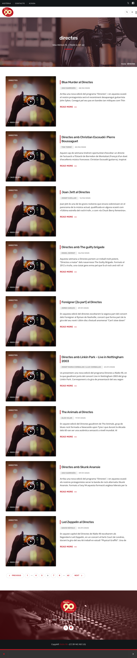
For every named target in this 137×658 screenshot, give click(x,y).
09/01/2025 (84, 473)
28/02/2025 (84, 88)
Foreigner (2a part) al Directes (82, 302)
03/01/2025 (83, 528)
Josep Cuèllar (69, 198)
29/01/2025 (83, 308)
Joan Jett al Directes (76, 192)
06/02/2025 (84, 253)
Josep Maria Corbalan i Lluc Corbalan (81, 367)
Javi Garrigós (69, 88)
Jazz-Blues (15, 177)
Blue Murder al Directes (77, 82)
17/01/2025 (80, 418)
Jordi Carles (68, 308)
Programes (66, 620)
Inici (54, 620)
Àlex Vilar (67, 418)
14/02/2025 (85, 198)
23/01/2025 (109, 367)
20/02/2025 (80, 147)
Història (6, 4)
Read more (68, 107)
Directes (13, 80)
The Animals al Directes (77, 412)
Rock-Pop (14, 122)
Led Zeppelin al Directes (78, 522)
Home (123, 64)
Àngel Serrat (68, 253)
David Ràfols (68, 528)
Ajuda (32, 4)
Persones (79, 620)
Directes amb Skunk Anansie (81, 467)
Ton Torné (67, 147)
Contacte (20, 4)
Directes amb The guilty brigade (83, 247)
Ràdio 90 (63, 644)
